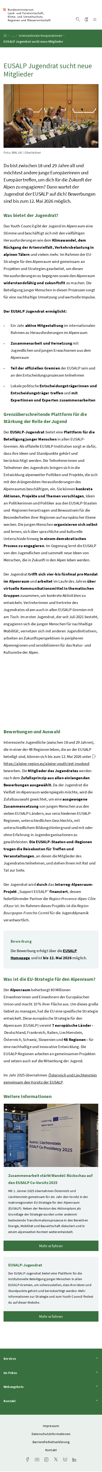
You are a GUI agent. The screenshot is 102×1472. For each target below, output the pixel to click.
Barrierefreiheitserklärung (51, 1442)
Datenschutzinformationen (51, 1434)
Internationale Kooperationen (40, 36)
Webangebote (51, 1387)
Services (51, 1359)
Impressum (51, 1426)
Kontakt (51, 1401)
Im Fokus (51, 1373)
